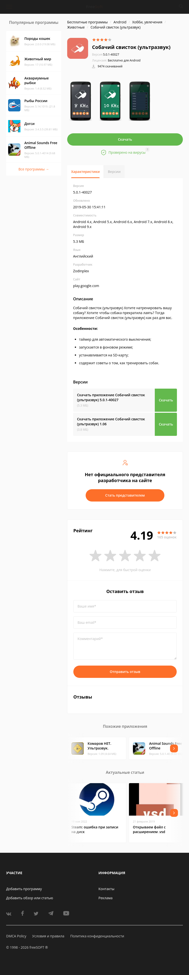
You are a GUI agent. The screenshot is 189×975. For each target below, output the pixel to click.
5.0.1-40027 (105, 54)
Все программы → (33, 169)
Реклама (105, 898)
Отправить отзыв (125, 671)
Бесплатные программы (87, 22)
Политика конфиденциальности (97, 936)
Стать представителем (125, 495)
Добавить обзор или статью (29, 898)
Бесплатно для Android (124, 60)
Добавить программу (24, 888)
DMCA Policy (16, 936)
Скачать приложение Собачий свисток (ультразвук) (111, 397)
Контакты (106, 888)
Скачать (125, 139)
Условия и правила (48, 936)
